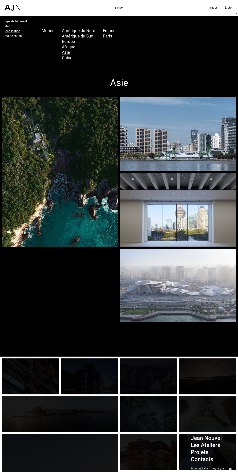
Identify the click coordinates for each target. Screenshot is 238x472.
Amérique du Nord (78, 30)
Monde (48, 30)
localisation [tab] (12, 31)
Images (213, 7)
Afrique (68, 46)
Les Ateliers (205, 445)
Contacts (202, 459)
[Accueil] (12, 5)
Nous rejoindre (199, 468)
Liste (228, 7)
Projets (199, 452)
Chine (67, 57)
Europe (68, 41)
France (109, 30)
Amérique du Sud (77, 36)
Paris (107, 36)
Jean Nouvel (206, 438)
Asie (66, 52)
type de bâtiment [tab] (16, 21)
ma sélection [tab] (13, 36)
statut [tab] (8, 26)
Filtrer (119, 8)
